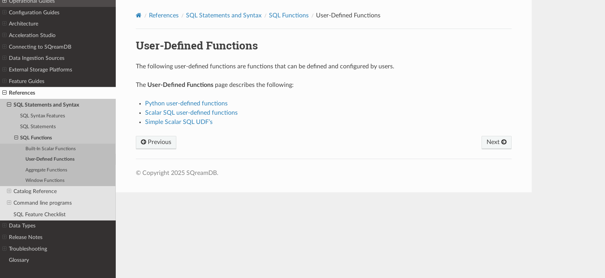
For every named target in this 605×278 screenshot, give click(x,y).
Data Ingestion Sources (33, 58)
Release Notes (22, 237)
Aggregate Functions (46, 170)
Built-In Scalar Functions (50, 149)
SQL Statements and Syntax (43, 105)
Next (497, 142)
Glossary (19, 260)
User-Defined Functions (49, 159)
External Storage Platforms (37, 69)
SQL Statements (38, 126)
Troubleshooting (24, 249)
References (18, 93)
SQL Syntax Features (42, 116)
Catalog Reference (32, 191)
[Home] (139, 15)
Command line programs (39, 203)
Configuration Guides (30, 12)
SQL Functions (33, 138)
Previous (156, 142)
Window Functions (44, 180)
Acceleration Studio (29, 35)
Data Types (18, 225)
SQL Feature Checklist (40, 214)
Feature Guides (23, 81)
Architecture (20, 23)
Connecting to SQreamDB (36, 47)
